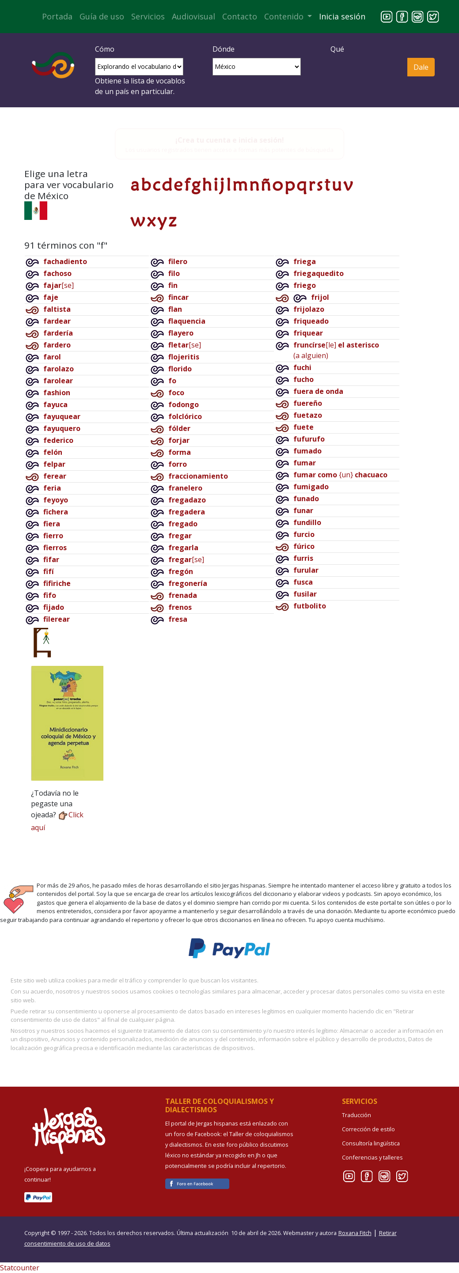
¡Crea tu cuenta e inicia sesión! (229, 140)
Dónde (223, 49)
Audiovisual (193, 16)
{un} (340, 475)
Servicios (148, 16)
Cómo (104, 49)
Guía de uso (102, 16)
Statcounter (19, 1268)
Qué (337, 49)
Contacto (239, 16)
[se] (58, 285)
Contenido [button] (285, 16)
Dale (421, 67)
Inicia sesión (342, 16)
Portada (57, 16)
